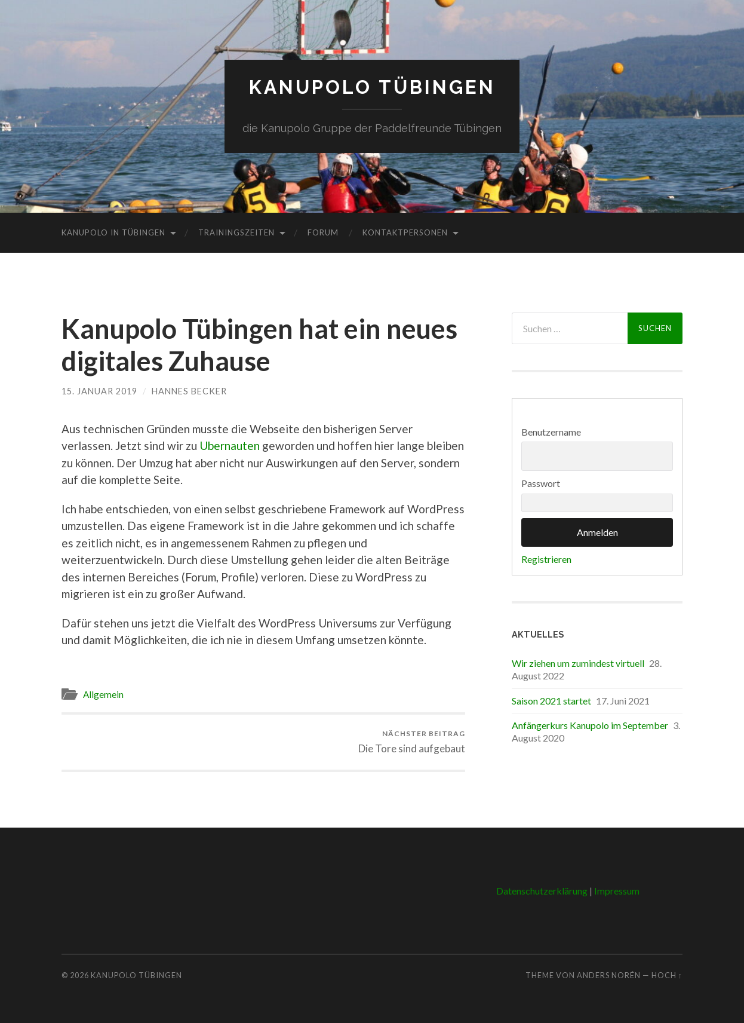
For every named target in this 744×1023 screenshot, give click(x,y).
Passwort (540, 483)
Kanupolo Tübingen (372, 87)
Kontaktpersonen (405, 232)
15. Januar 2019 (99, 391)
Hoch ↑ (666, 975)
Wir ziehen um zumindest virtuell (578, 663)
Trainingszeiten (236, 232)
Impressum (617, 890)
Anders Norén (609, 975)
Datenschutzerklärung (542, 890)
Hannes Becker (189, 391)
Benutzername (551, 431)
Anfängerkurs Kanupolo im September (590, 725)
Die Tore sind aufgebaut (411, 742)
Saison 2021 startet (551, 700)
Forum (323, 232)
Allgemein (103, 694)
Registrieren (546, 559)
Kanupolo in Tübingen (113, 232)
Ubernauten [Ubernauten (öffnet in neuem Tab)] (229, 445)
